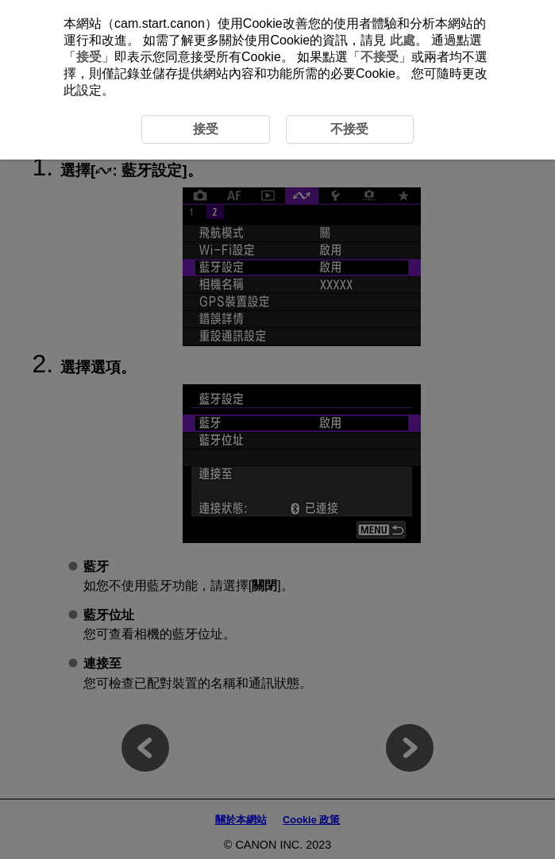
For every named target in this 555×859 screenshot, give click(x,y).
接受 (89, 57)
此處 (402, 40)
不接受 (379, 57)
